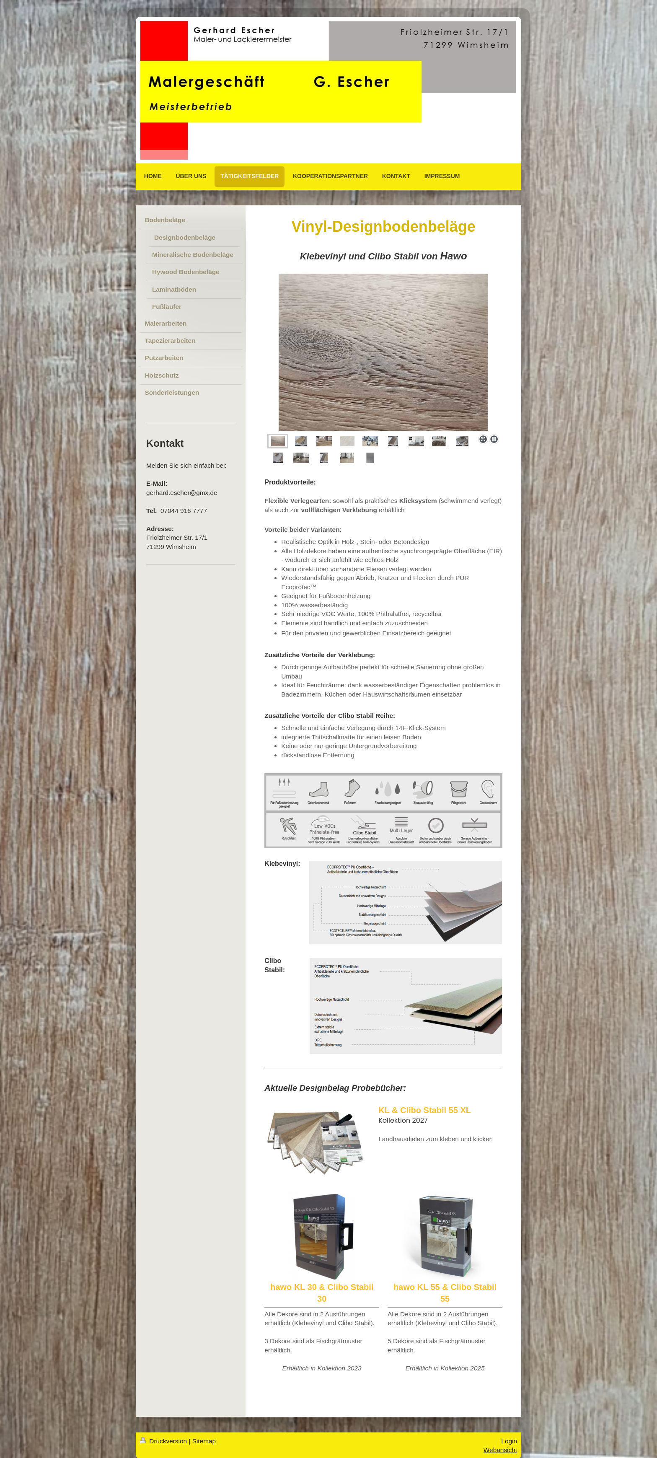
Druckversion (164, 1441)
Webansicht (500, 1449)
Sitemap (204, 1441)
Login (509, 1441)
